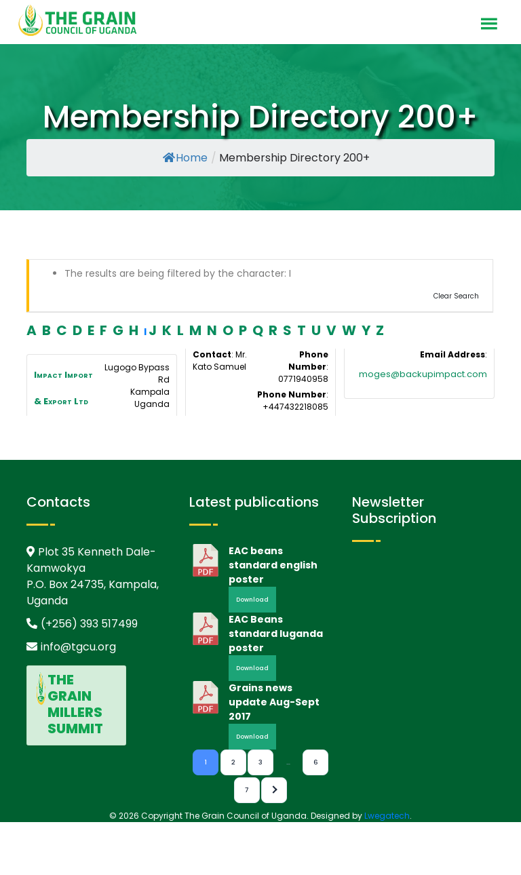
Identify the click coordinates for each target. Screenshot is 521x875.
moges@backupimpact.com (423, 374)
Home (185, 158)
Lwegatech (387, 815)
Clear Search (456, 296)
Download (252, 600)
